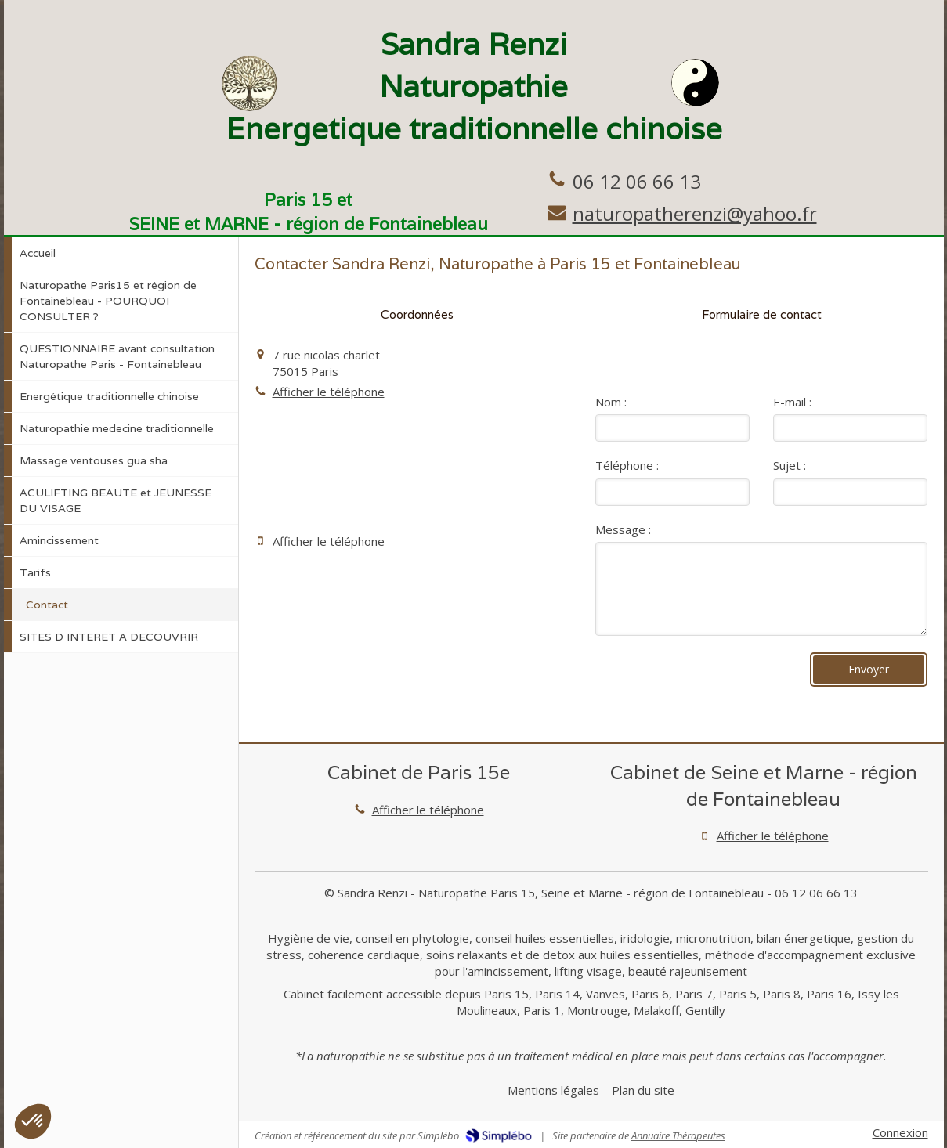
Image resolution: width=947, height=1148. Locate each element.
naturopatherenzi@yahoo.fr (695, 213)
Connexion (900, 1132)
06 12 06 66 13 (637, 181)
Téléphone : (627, 465)
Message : (623, 529)
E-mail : (792, 402)
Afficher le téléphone (329, 391)
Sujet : (789, 465)
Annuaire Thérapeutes (678, 1135)
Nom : (611, 402)
